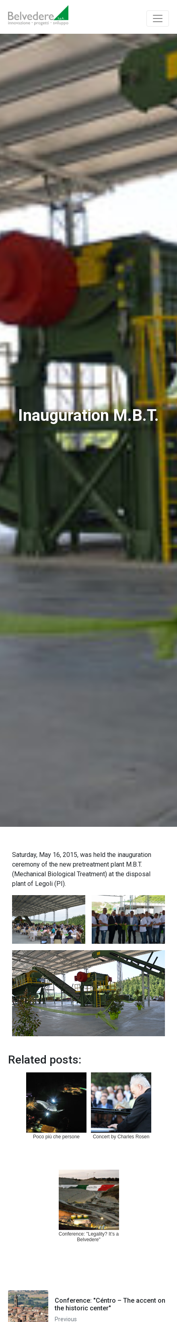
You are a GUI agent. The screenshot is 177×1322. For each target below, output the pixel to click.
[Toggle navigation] (157, 18)
